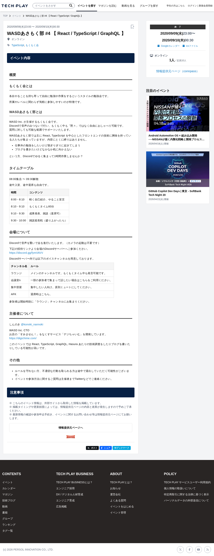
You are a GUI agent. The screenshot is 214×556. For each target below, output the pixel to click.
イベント (16, 16)
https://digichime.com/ (23, 338)
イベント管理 (118, 512)
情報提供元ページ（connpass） (177, 71)
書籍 (5, 512)
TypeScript (18, 45)
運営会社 (115, 494)
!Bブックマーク (121, 448)
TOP (5, 16)
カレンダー (8, 488)
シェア (105, 448)
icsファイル (190, 46)
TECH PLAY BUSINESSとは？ (74, 482)
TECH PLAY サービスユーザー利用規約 (187, 482)
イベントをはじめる (122, 506)
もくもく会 (32, 45)
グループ (7, 518)
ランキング (8, 524)
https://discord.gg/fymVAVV (26, 252)
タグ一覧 (7, 530)
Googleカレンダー (169, 46)
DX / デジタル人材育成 (69, 494)
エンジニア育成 (65, 500)
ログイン (192, 5)
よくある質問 (118, 500)
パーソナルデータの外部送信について (186, 500)
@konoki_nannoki (32, 324)
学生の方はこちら (176, 5)
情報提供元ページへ (71, 427)
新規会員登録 (205, 5)
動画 (5, 506)
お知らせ (115, 488)
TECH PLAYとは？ (121, 482)
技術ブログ (8, 500)
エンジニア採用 (65, 488)
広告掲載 (61, 506)
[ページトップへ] (15, 5)
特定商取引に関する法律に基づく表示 (186, 494)
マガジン (7, 494)
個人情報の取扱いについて (180, 488)
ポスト (92, 448)
